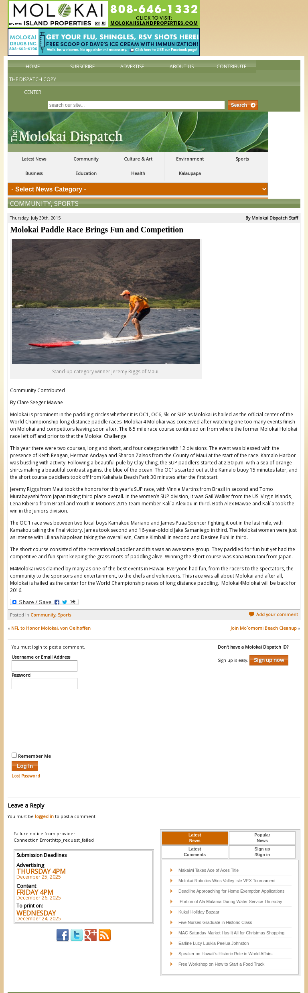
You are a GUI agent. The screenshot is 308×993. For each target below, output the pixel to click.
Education (86, 173)
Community (85, 159)
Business (34, 173)
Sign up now (269, 643)
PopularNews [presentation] (262, 821)
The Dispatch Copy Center (32, 86)
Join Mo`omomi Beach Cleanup (264, 611)
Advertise (132, 66)
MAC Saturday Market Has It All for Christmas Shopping (231, 916)
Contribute (231, 66)
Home (33, 66)
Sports (242, 159)
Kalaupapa (190, 173)
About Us (182, 66)
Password (21, 658)
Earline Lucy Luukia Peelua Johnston (213, 926)
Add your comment (273, 597)
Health (138, 173)
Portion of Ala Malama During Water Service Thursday (230, 884)
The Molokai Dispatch (138, 132)
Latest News (34, 159)
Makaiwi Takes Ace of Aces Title (208, 853)
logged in (44, 799)
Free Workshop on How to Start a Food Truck (221, 947)
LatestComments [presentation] (195, 835)
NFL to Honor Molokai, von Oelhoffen (51, 611)
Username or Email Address (41, 640)
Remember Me (31, 739)
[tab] (195, 821)
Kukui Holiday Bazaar (198, 895)
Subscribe (82, 66)
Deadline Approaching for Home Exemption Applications (231, 874)
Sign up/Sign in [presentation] (262, 835)
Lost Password (26, 759)
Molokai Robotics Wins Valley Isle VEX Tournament (227, 863)
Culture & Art (138, 159)
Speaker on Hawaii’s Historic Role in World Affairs (225, 936)
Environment (190, 159)
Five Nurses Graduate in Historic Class (215, 905)
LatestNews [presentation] (194, 821)
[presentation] (44, 703)
